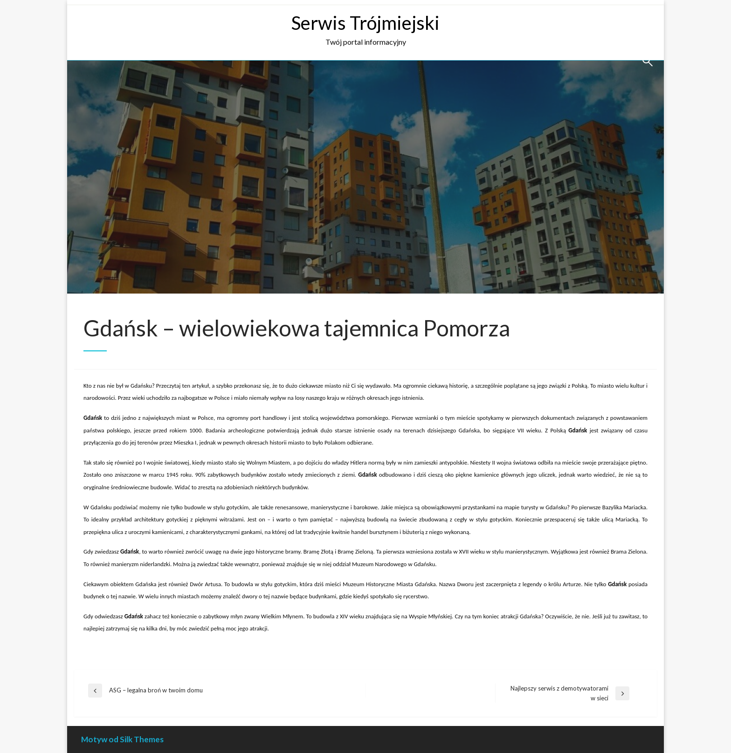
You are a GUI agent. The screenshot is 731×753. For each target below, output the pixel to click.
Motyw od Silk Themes (122, 739)
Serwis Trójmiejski (365, 23)
